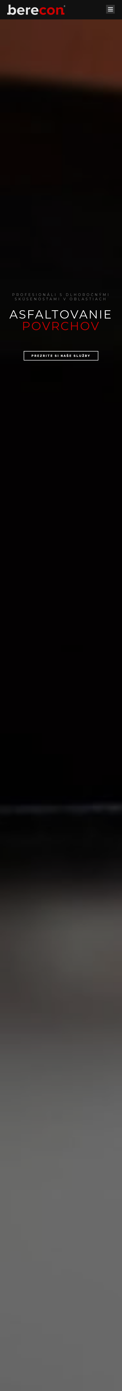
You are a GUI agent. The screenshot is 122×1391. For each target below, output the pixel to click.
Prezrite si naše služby (61, 137)
